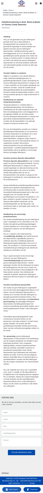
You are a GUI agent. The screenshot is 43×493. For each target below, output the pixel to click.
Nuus (11, 10)
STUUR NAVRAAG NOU (21, 452)
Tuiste (5, 10)
